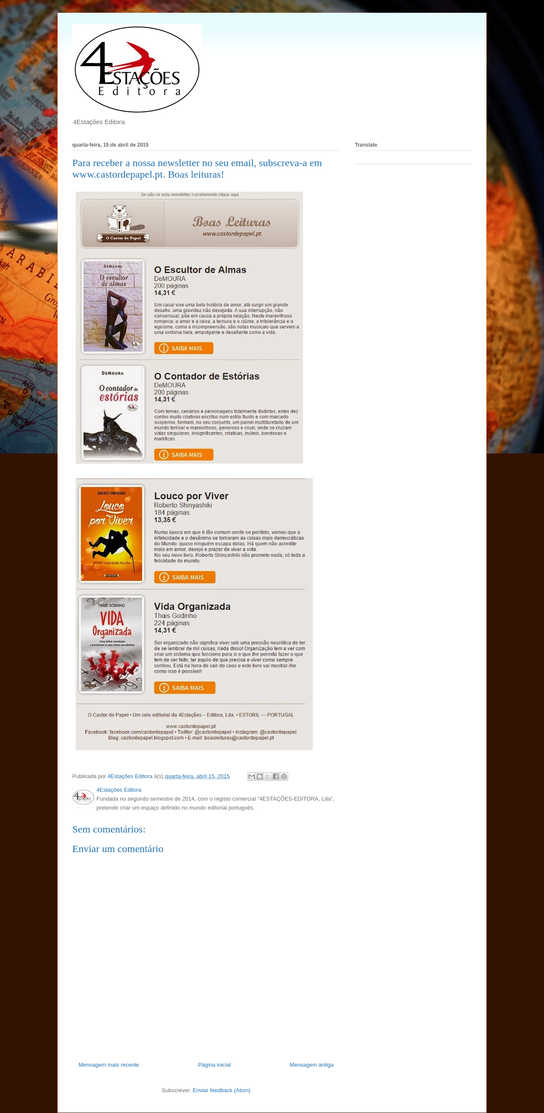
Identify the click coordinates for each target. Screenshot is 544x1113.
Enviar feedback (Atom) (222, 1090)
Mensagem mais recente (109, 1065)
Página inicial (214, 1065)
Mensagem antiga (312, 1065)
